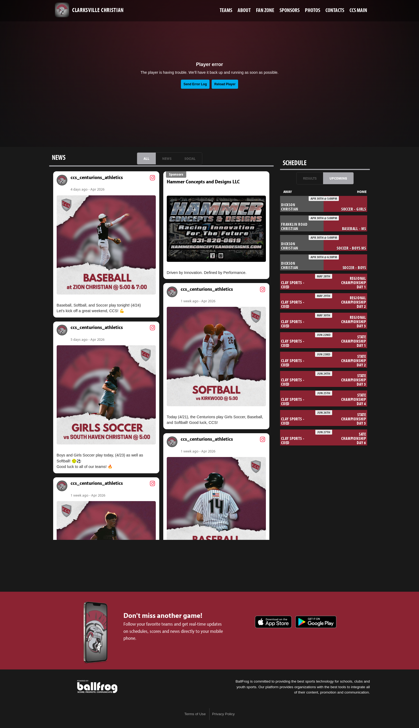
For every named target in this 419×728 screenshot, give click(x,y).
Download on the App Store (273, 622)
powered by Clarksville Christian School (97, 686)
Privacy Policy (223, 714)
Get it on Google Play (315, 622)
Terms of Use (195, 714)
